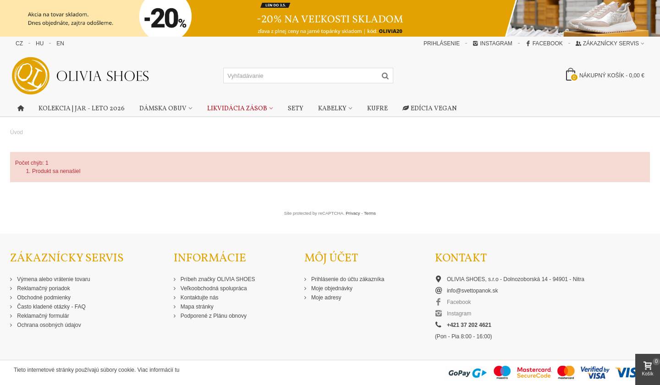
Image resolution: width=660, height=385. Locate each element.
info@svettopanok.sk (472, 290)
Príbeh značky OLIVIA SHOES (217, 279)
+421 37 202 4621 (469, 325)
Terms (370, 213)
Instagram (492, 43)
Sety (295, 108)
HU (40, 43)
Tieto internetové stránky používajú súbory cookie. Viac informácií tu (97, 370)
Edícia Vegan (429, 109)
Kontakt (461, 258)
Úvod (16, 132)
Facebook (544, 43)
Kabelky (332, 108)
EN (60, 43)
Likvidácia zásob (237, 108)
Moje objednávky (331, 288)
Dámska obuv (163, 108)
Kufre (377, 108)
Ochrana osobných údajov (48, 325)
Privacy (353, 213)
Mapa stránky (196, 307)
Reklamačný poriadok (43, 288)
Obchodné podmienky (43, 297)
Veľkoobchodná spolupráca (213, 288)
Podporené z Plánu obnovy (213, 316)
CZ (19, 43)
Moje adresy (325, 297)
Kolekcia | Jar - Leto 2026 (81, 108)
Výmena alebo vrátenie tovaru (53, 279)
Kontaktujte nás (199, 297)
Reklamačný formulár (42, 316)
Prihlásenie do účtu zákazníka (347, 279)
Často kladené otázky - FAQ (51, 307)
